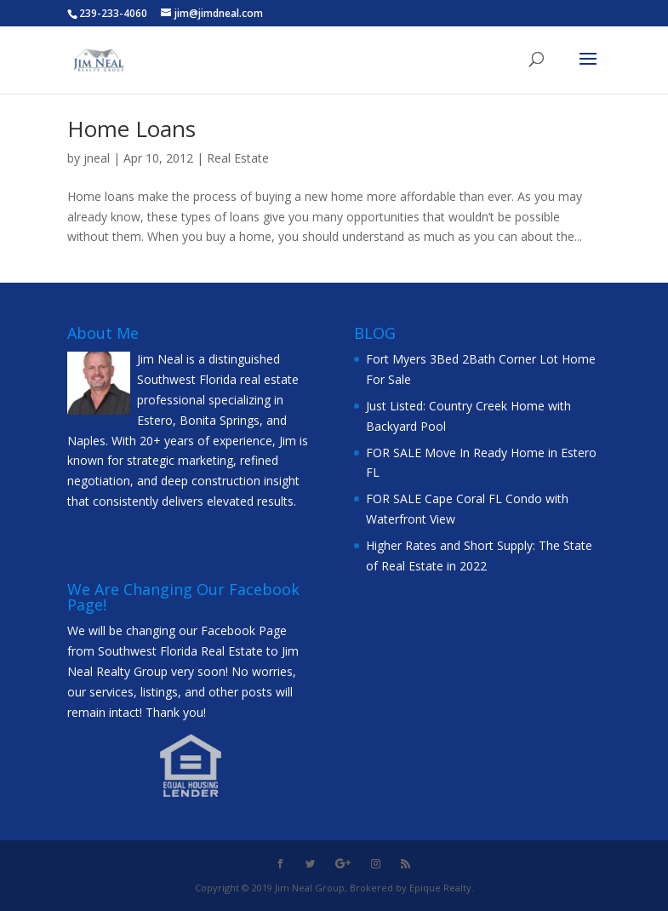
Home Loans (131, 128)
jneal (96, 158)
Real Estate (238, 158)
